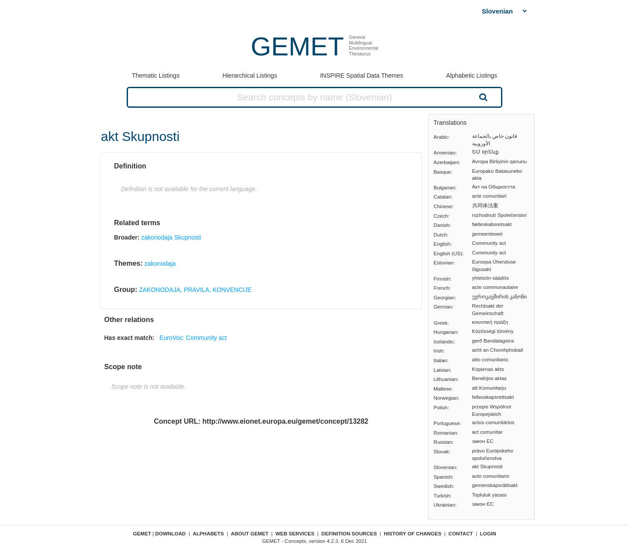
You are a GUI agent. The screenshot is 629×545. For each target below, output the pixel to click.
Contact (461, 533)
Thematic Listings (156, 75)
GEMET (297, 46)
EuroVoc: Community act (193, 337)
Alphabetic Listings (471, 75)
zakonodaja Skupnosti (171, 237)
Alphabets (208, 533)
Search (482, 96)
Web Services (295, 533)
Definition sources (349, 533)
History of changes (413, 533)
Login (488, 533)
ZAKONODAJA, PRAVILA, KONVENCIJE (195, 289)
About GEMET (250, 533)
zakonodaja (160, 263)
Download (170, 533)
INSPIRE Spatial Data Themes (361, 75)
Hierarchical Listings (249, 75)
